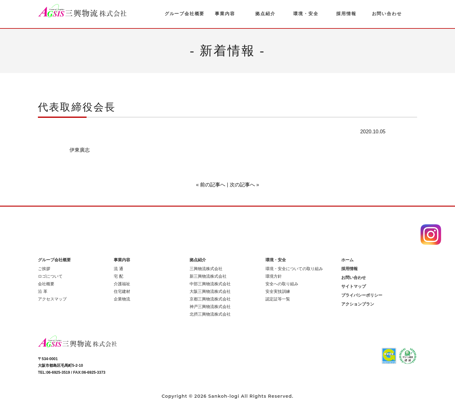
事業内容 (225, 13)
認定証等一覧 (277, 299)
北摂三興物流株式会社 (210, 314)
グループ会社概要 (185, 13)
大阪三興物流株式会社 (210, 291)
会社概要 (46, 283)
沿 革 (42, 291)
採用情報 (346, 13)
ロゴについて (50, 276)
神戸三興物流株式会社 (210, 306)
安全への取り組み (281, 283)
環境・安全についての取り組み (294, 268)
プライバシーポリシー (361, 295)
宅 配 (118, 276)
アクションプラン (357, 304)
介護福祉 (122, 283)
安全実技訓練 (277, 291)
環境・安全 (305, 13)
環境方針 (273, 276)
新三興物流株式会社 (208, 276)
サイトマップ (353, 286)
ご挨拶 (44, 268)
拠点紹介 (265, 13)
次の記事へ (242, 184)
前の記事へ (212, 184)
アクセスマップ (52, 299)
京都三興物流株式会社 (210, 299)
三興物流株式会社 (206, 268)
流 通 (118, 268)
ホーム (347, 259)
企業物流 (122, 299)
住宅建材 (122, 291)
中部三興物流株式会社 (210, 283)
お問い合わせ (387, 13)
